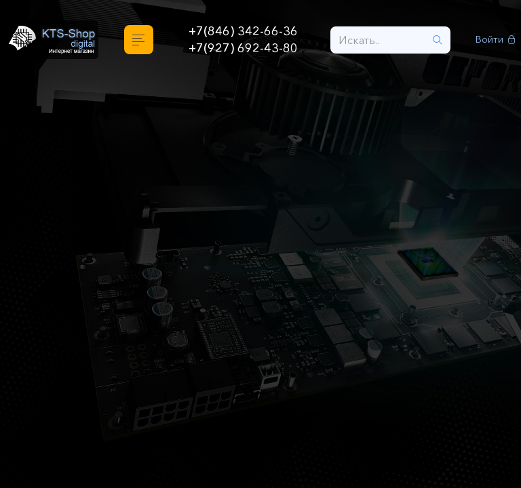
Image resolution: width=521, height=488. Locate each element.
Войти (496, 39)
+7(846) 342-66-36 (243, 31)
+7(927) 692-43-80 (243, 48)
